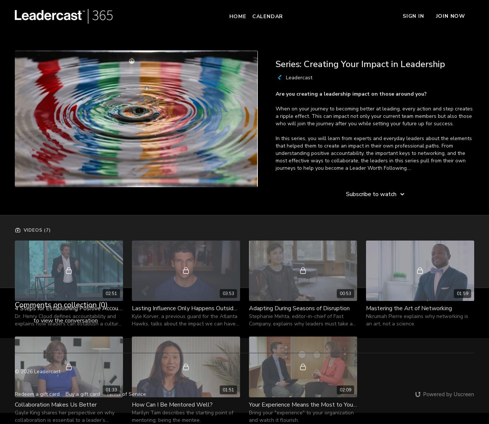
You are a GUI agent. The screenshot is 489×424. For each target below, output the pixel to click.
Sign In (413, 16)
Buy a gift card (83, 394)
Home (237, 16)
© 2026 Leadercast (37, 371)
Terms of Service (126, 394)
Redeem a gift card (37, 394)
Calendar (267, 16)
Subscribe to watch (376, 194)
